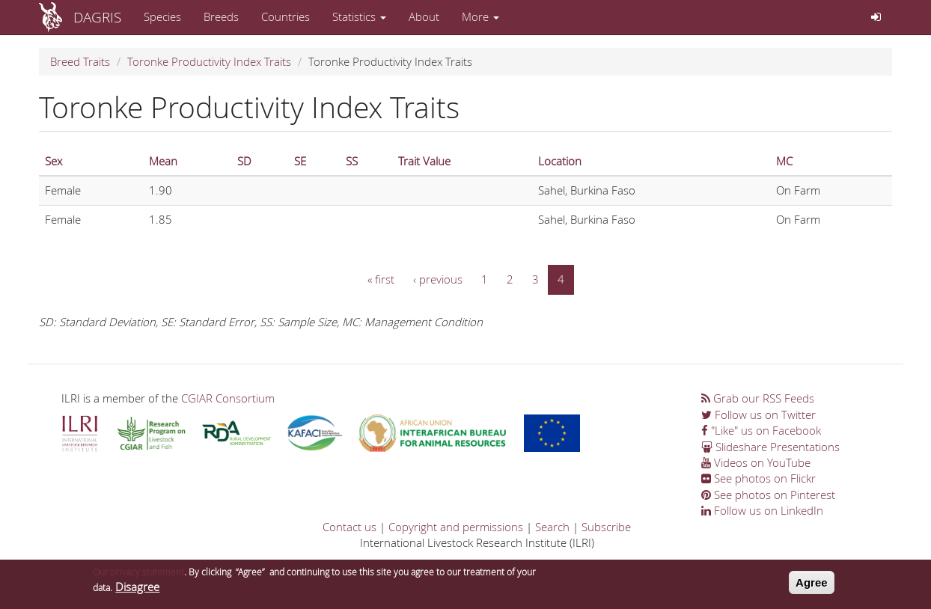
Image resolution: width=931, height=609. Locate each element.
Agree (812, 586)
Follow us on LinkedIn (762, 510)
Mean (163, 160)
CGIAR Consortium (228, 398)
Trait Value (424, 160)
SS (352, 160)
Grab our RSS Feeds (757, 398)
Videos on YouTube (756, 462)
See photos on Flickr (758, 478)
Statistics (359, 16)
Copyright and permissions (455, 526)
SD (244, 160)
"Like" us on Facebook (761, 430)
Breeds (221, 16)
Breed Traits (80, 61)
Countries (285, 16)
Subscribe (606, 526)
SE (300, 160)
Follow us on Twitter (758, 414)
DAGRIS (97, 16)
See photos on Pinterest (768, 494)
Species (162, 16)
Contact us (349, 526)
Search (552, 526)
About (424, 16)
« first (380, 279)
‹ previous (438, 279)
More (480, 16)
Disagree (137, 591)
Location (560, 160)
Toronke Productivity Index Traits (209, 61)
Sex (53, 160)
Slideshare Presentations (770, 446)
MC (784, 160)
